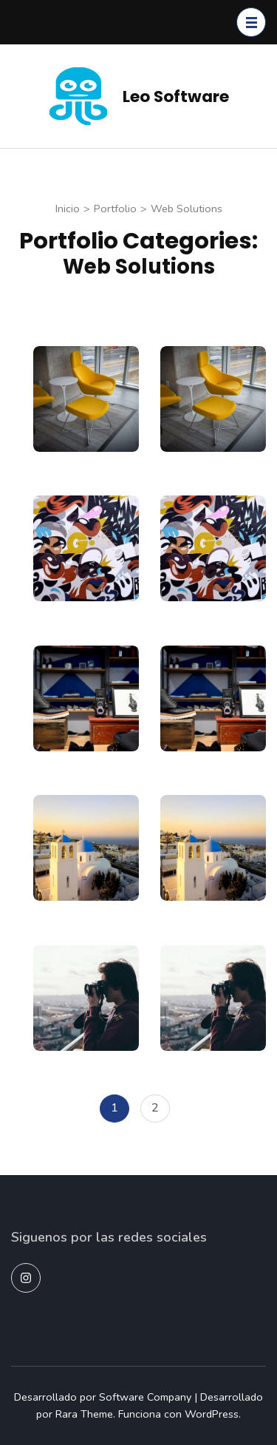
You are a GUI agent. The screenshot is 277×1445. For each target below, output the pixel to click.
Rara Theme (84, 1414)
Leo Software (176, 96)
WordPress (212, 1414)
